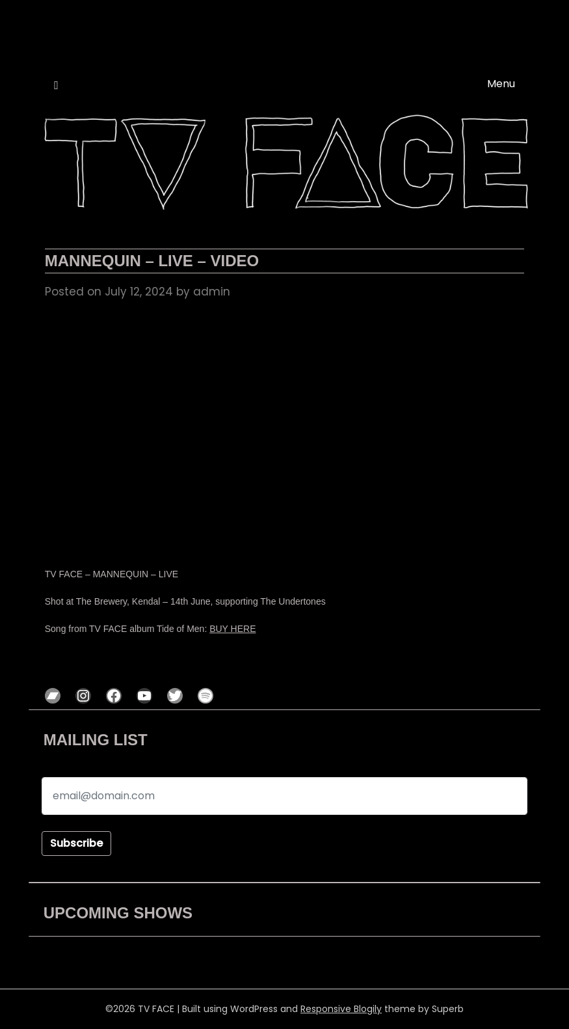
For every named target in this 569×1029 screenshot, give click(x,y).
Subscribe (76, 843)
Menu (501, 83)
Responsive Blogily (341, 1008)
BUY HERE (232, 629)
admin (211, 291)
